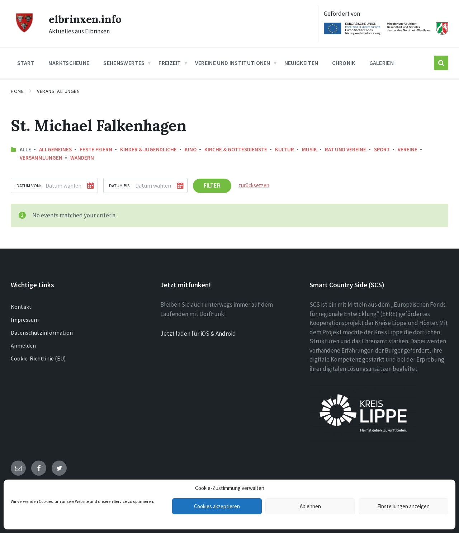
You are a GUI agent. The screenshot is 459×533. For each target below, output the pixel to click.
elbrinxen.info (85, 19)
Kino (191, 149)
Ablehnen (310, 506)
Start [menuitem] (25, 62)
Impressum (25, 319)
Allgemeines (55, 149)
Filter (212, 185)
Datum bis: (120, 185)
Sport (382, 149)
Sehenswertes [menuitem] (124, 62)
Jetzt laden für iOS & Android (198, 334)
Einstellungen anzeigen (403, 506)
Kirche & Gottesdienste (235, 149)
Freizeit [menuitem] (169, 62)
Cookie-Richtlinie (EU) (38, 358)
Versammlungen (41, 157)
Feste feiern (96, 149)
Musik (309, 149)
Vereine (407, 149)
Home (17, 91)
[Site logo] (24, 31)
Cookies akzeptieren (217, 506)
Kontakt (21, 306)
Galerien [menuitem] (381, 62)
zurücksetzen (253, 185)
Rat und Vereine (345, 149)
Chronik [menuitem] (343, 62)
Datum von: (28, 185)
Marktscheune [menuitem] (69, 62)
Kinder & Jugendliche (148, 149)
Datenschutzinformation (42, 332)
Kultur (284, 149)
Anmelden (23, 345)
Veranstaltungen (58, 91)
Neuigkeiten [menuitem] (301, 62)
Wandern (82, 157)
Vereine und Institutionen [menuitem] (232, 62)
